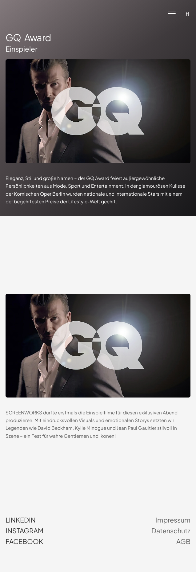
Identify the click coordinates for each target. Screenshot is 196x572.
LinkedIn (21, 520)
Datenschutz (170, 531)
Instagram (24, 531)
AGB (183, 542)
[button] (171, 14)
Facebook (24, 542)
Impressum (172, 520)
